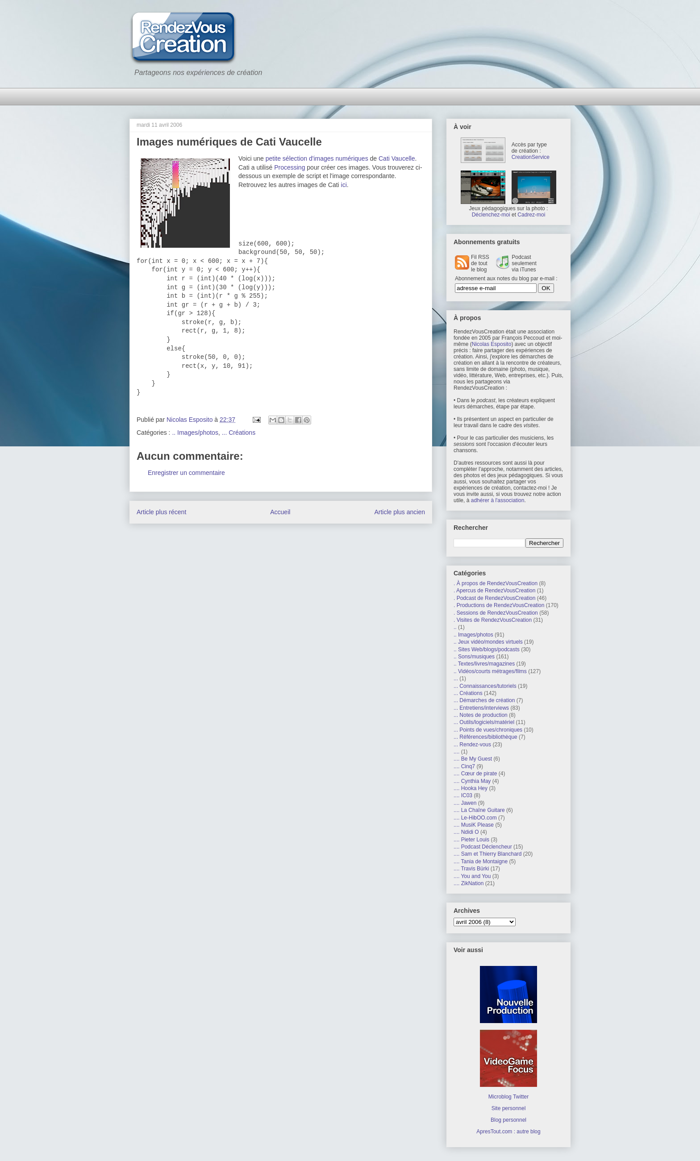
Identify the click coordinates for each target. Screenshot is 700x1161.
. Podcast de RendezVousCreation (494, 598)
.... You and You (472, 876)
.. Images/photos (195, 432)
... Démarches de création (484, 700)
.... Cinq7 (464, 766)
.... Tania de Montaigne (481, 861)
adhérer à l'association (498, 500)
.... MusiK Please (474, 825)
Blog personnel (508, 1120)
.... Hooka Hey (471, 788)
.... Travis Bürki (471, 869)
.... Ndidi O (466, 832)
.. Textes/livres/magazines (484, 664)
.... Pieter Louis (471, 839)
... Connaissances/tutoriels (485, 686)
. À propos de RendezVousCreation (496, 583)
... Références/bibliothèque (485, 737)
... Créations (238, 432)
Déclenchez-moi (491, 215)
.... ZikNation (468, 883)
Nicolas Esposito (492, 344)
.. (455, 627)
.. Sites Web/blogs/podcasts (487, 649)
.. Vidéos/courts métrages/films (490, 671)
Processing (289, 167)
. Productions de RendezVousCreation (499, 605)
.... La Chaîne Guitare (479, 810)
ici (344, 184)
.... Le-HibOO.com (475, 818)
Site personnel (509, 1108)
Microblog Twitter (508, 1097)
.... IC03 (463, 795)
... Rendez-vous (472, 744)
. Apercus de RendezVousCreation (494, 590)
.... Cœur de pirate (475, 773)
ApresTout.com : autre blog (508, 1131)
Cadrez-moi (531, 215)
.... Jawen (465, 803)
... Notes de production (481, 715)
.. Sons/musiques (474, 656)
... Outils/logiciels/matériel (484, 722)
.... (456, 752)
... (456, 678)
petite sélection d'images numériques (317, 158)
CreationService (531, 157)
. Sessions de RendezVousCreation (496, 613)
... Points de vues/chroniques (488, 730)
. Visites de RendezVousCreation (493, 620)
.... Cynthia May (472, 781)
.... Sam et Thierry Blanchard (488, 854)
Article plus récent (161, 512)
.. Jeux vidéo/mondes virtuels (488, 642)
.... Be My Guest (473, 759)
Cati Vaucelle (397, 158)
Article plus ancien (399, 512)
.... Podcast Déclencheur (483, 847)
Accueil (280, 512)
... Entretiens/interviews (481, 708)
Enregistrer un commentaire (186, 472)
